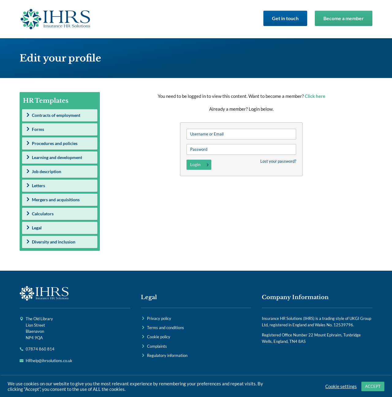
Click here (315, 96)
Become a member (343, 18)
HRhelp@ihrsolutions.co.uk (49, 360)
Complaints (157, 346)
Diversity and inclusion (53, 241)
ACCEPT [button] (373, 386)
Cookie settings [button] (341, 386)
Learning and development (57, 157)
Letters (38, 185)
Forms (38, 129)
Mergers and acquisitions (56, 199)
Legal (37, 227)
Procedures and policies (54, 143)
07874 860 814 (40, 349)
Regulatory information (167, 355)
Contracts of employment (56, 115)
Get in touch (285, 18)
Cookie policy (158, 336)
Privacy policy (159, 318)
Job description (46, 171)
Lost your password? (278, 161)
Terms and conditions (165, 327)
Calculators (43, 213)
